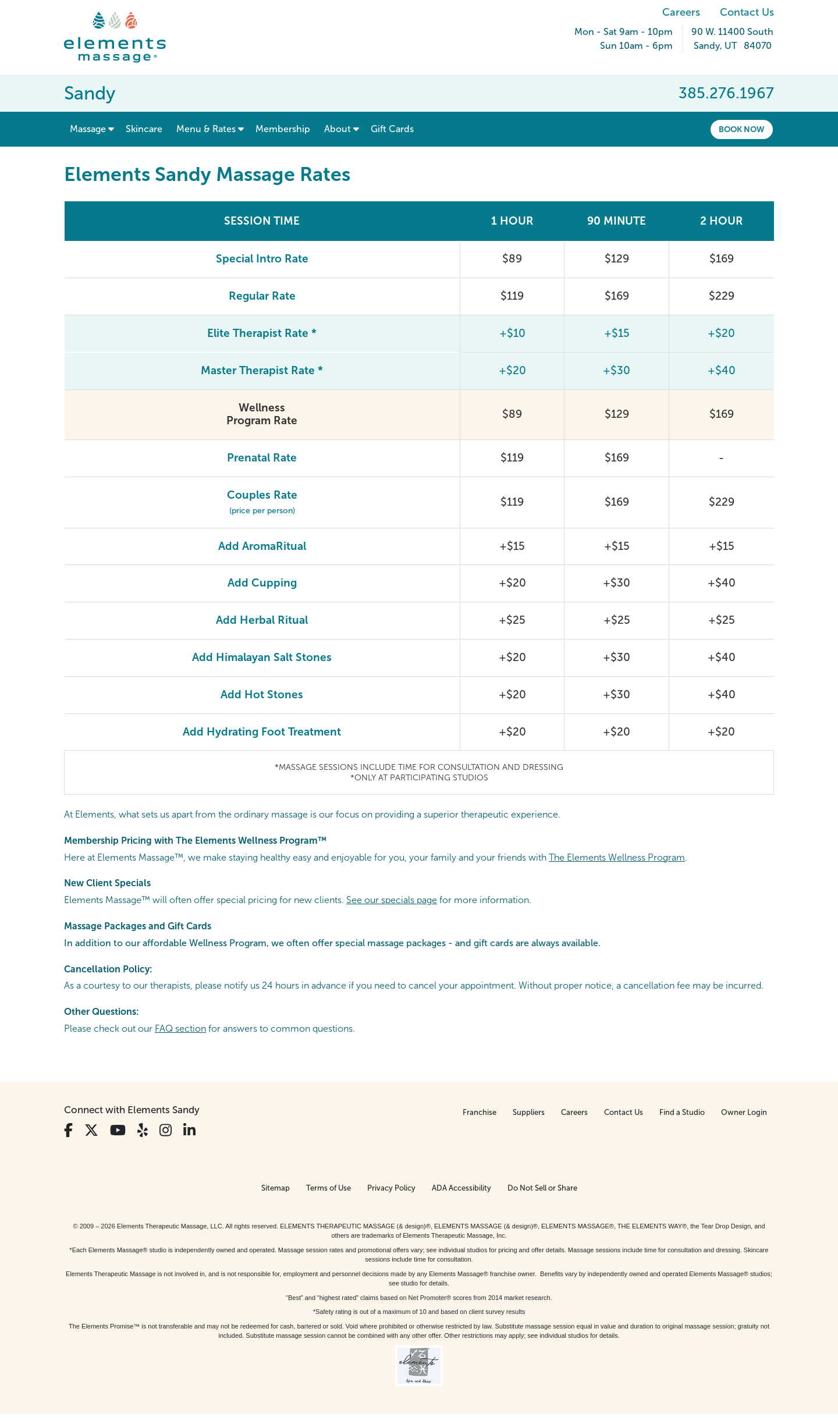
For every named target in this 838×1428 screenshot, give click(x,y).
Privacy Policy (391, 1188)
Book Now (742, 129)
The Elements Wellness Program (617, 857)
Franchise (479, 1112)
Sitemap (275, 1188)
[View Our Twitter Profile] (91, 1130)
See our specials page (391, 900)
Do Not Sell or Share (542, 1188)
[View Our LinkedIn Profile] (189, 1130)
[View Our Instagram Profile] (165, 1130)
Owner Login (744, 1112)
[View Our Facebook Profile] (68, 1130)
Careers (681, 12)
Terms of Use (328, 1188)
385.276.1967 (726, 93)
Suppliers (529, 1112)
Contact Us (747, 12)
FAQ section (180, 1028)
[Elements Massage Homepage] (123, 37)
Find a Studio (682, 1112)
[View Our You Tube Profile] (117, 1130)
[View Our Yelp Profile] (142, 1130)
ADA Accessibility (461, 1188)
